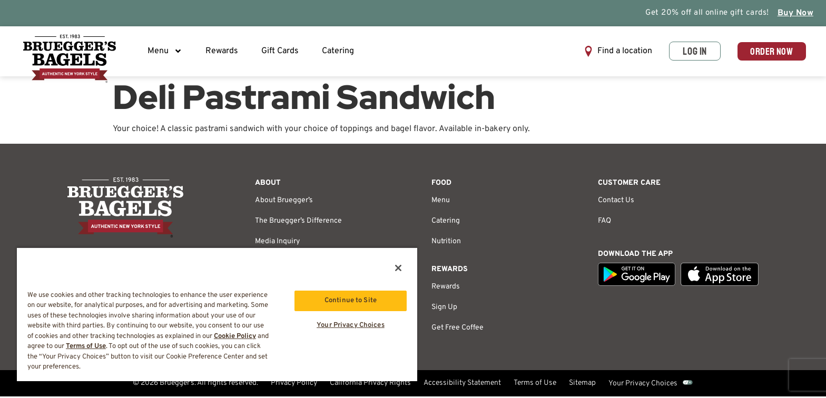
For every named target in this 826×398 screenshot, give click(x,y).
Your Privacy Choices (642, 385)
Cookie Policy (235, 336)
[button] (613, 52)
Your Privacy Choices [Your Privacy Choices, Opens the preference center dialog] (351, 326)
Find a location (620, 52)
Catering (339, 52)
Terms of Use (535, 385)
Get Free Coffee (457, 329)
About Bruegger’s (284, 201)
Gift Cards (281, 52)
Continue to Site (350, 300)
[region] (217, 314)
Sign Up (444, 308)
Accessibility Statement (462, 385)
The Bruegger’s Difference (298, 222)
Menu (166, 52)
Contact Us (616, 201)
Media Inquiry (277, 242)
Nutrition (446, 242)
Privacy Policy (294, 385)
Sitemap (582, 385)
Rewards (222, 52)
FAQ (604, 222)
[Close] (398, 268)
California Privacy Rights (370, 385)
